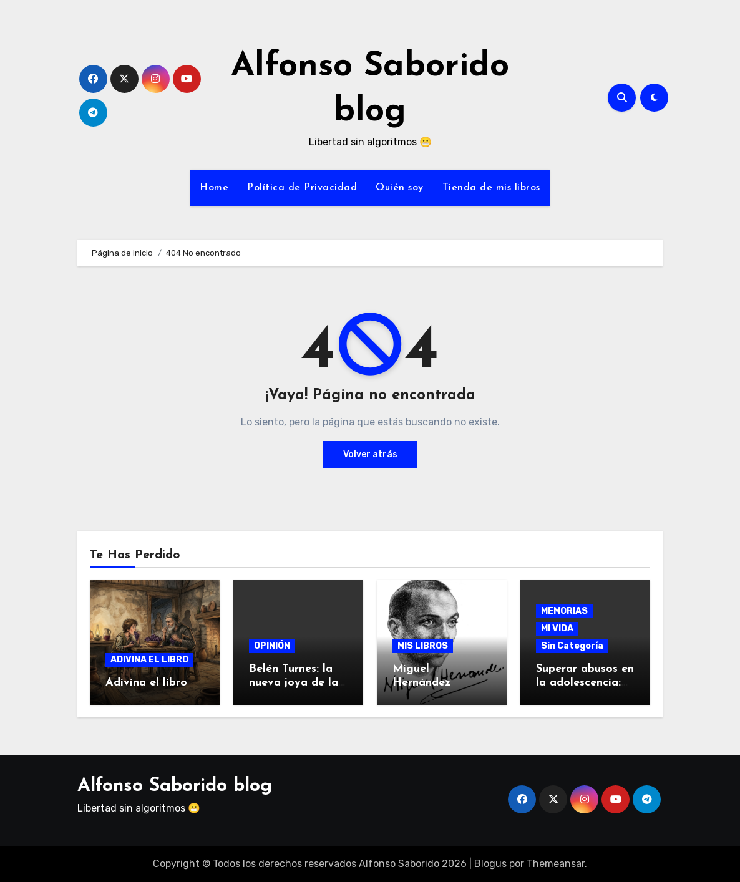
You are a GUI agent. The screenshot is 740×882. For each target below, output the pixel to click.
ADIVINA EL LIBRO (149, 659)
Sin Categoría (572, 646)
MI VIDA (557, 628)
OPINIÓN (272, 646)
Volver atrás (370, 454)
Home (214, 188)
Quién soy (400, 188)
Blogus (490, 864)
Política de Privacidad (302, 188)
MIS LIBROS (422, 646)
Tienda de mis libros (491, 188)
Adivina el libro (146, 683)
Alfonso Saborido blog (174, 786)
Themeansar (556, 864)
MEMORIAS (564, 611)
